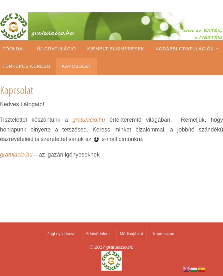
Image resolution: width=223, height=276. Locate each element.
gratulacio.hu (88, 120)
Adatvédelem (98, 233)
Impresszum (164, 233)
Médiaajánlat (131, 233)
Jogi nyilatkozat (61, 233)
